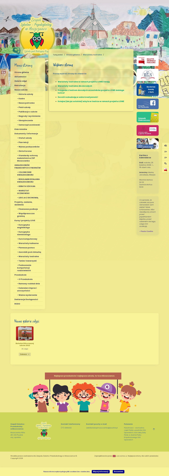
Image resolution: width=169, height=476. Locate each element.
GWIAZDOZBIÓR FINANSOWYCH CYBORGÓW (27, 166)
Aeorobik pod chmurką (30, 252)
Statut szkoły (25, 138)
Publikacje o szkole (28, 112)
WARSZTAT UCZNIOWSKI (23, 192)
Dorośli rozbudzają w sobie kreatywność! (78, 97)
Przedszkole (20, 275)
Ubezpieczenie (26, 120)
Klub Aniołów (20, 129)
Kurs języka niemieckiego (23, 233)
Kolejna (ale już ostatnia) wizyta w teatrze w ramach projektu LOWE (91, 101)
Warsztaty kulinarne (29, 243)
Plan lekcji (23, 142)
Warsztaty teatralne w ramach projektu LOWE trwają (84, 82)
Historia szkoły (26, 94)
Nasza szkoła (20, 90)
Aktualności (20, 76)
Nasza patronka (27, 103)
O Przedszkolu (26, 279)
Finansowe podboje (28, 209)
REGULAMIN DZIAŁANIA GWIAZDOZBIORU (28, 180)
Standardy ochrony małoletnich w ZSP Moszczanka (27, 158)
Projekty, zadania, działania (23, 203)
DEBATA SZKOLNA (27, 186)
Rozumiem (118, 472)
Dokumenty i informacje (26, 133)
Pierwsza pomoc (27, 247)
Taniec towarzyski (28, 261)
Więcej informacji (100, 472)
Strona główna (21, 72)
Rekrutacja (19, 85)
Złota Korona (25, 151)
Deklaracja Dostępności (26, 299)
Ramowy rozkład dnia (29, 283)
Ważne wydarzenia (28, 295)
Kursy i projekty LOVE (24, 220)
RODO (17, 304)
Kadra (22, 98)
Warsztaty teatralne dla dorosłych (75, 86)
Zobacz (24, 354)
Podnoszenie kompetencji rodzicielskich (24, 268)
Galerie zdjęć (20, 81)
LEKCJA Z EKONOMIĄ (28, 197)
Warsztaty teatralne (29, 256)
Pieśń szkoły (25, 107)
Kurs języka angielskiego (23, 226)
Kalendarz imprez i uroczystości (27, 289)
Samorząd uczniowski (29, 125)
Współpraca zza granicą (26, 214)
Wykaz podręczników (29, 147)
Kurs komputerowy (28, 239)
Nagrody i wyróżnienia (29, 116)
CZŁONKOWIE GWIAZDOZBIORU (25, 173)
